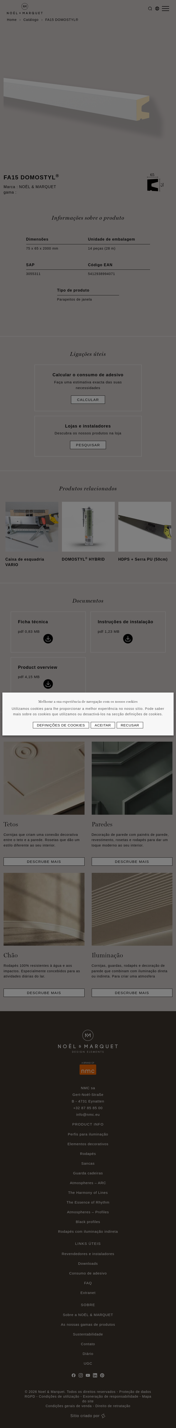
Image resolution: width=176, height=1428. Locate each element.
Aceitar (103, 725)
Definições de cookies (61, 725)
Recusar (130, 725)
